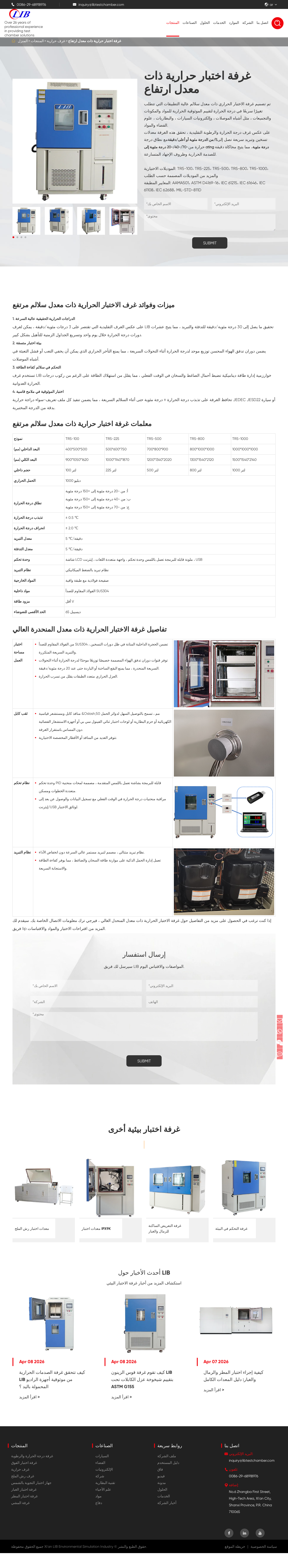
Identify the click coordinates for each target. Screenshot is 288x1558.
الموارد (234, 23)
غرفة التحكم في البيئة (231, 1228)
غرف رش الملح (22, 1481)
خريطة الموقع (235, 1551)
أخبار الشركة (166, 1508)
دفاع (98, 1508)
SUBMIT (210, 243)
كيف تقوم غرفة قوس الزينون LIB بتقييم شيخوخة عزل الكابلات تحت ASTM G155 (142, 1384)
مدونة (161, 1488)
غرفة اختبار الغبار (24, 1494)
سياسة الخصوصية (264, 1551)
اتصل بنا (262, 23)
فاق (160, 1474)
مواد (98, 1501)
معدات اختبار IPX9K (96, 1228)
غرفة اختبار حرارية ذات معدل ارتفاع (94, 41)
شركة (99, 1481)
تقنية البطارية (105, 1488)
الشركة (247, 23)
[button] (13, 237)
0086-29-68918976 (28, 4)
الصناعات (190, 23)
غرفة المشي (20, 1508)
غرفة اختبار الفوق (24, 1467)
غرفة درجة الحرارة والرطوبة (32, 1461)
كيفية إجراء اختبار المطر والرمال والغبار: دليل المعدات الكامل (233, 1381)
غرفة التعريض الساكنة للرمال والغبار (164, 1228)
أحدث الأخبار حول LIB (144, 1275)
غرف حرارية (56, 41)
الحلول (205, 23)
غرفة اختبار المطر (24, 1501)
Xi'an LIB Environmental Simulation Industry (78, 1551)
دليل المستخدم (168, 1467)
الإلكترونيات (104, 1474)
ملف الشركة (166, 1461)
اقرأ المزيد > (29, 1401)
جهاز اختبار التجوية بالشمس (31, 1488)
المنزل (23, 41)
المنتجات (172, 23)
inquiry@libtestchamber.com (98, 4)
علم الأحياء (103, 1494)
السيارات (102, 1461)
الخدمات (219, 23)
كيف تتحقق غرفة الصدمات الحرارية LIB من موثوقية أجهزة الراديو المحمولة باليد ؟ (52, 1384)
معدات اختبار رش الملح (32, 1228)
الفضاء (100, 1467)
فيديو (161, 1481)
